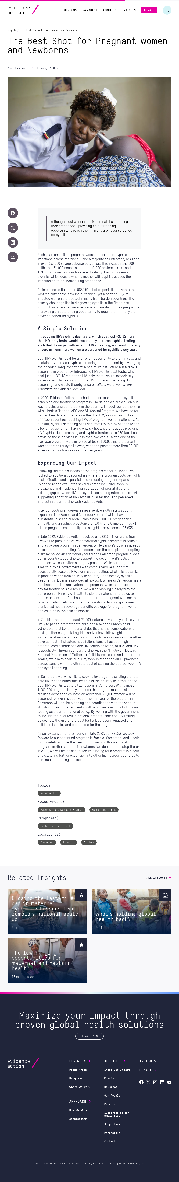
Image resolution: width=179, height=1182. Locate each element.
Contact (109, 1141)
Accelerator (49, 793)
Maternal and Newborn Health (61, 809)
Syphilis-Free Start (55, 826)
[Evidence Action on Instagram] (155, 1082)
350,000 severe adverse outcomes (74, 264)
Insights (150, 1061)
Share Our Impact (117, 1070)
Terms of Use (75, 1164)
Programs (75, 1078)
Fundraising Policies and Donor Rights (125, 1164)
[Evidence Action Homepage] (30, 10)
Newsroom (111, 1087)
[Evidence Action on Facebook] (141, 1082)
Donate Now (89, 1036)
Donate (148, 1070)
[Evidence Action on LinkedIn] (162, 1082)
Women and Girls (104, 809)
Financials (112, 1133)
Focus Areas (78, 1070)
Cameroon (46, 842)
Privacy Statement (94, 1164)
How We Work (78, 1110)
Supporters (112, 1124)
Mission (110, 1078)
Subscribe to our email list (116, 1114)
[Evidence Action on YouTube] (169, 1082)
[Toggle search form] (167, 10)
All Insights (158, 877)
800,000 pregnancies (116, 519)
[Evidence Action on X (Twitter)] (148, 1082)
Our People (112, 1095)
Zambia (89, 842)
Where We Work (79, 1087)
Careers (109, 1104)
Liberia (68, 842)
